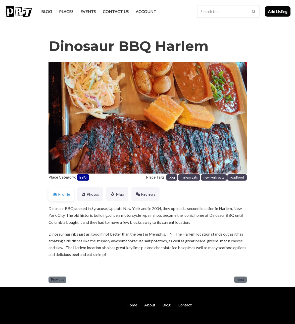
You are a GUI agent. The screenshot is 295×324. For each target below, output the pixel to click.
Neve (9, 317)
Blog (46, 11)
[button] (63, 118)
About (149, 304)
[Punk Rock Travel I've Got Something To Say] (18, 11)
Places (66, 11)
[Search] (222, 12)
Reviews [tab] (145, 194)
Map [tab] (117, 194)
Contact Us (116, 11)
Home (131, 304)
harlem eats (189, 177)
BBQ (83, 177)
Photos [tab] (90, 194)
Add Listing (277, 11)
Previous (57, 280)
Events (88, 11)
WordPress (48, 317)
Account (146, 11)
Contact (185, 304)
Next (240, 280)
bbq (172, 177)
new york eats (214, 177)
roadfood (237, 177)
